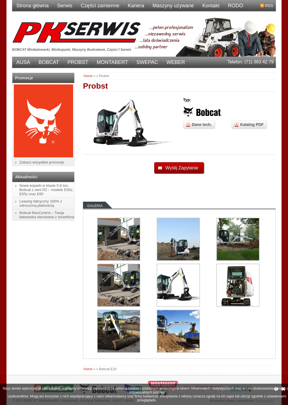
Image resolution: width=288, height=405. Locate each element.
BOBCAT (49, 62)
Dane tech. (202, 124)
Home (88, 76)
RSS (269, 5)
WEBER (175, 62)
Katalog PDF (252, 124)
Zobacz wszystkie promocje (41, 162)
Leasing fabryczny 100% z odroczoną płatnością (40, 203)
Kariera (136, 5)
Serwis (64, 5)
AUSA (23, 62)
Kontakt (210, 5)
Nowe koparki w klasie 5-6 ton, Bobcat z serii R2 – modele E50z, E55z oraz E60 (46, 189)
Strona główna (32, 5)
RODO (235, 5)
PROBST (78, 62)
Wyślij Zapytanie (181, 167)
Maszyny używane (173, 5)
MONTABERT (112, 62)
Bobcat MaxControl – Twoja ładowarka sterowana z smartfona (46, 215)
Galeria (95, 206)
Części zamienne (100, 5)
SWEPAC (147, 62)
